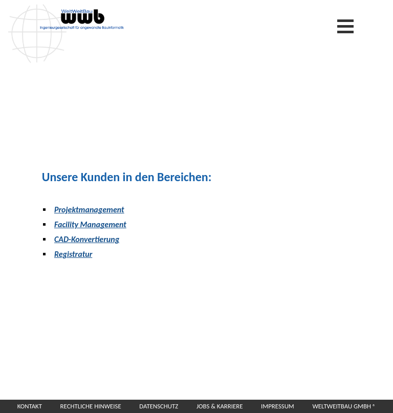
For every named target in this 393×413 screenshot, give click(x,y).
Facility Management (90, 224)
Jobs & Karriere (219, 406)
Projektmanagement (89, 209)
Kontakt (29, 406)
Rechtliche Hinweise (90, 406)
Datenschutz (158, 406)
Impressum (277, 406)
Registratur (73, 254)
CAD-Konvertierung (86, 239)
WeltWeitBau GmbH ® (344, 406)
